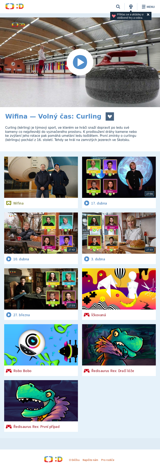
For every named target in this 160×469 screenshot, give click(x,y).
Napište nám (90, 460)
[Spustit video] (80, 62)
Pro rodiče (107, 460)
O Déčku (74, 460)
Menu (147, 7)
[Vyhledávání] (118, 6)
